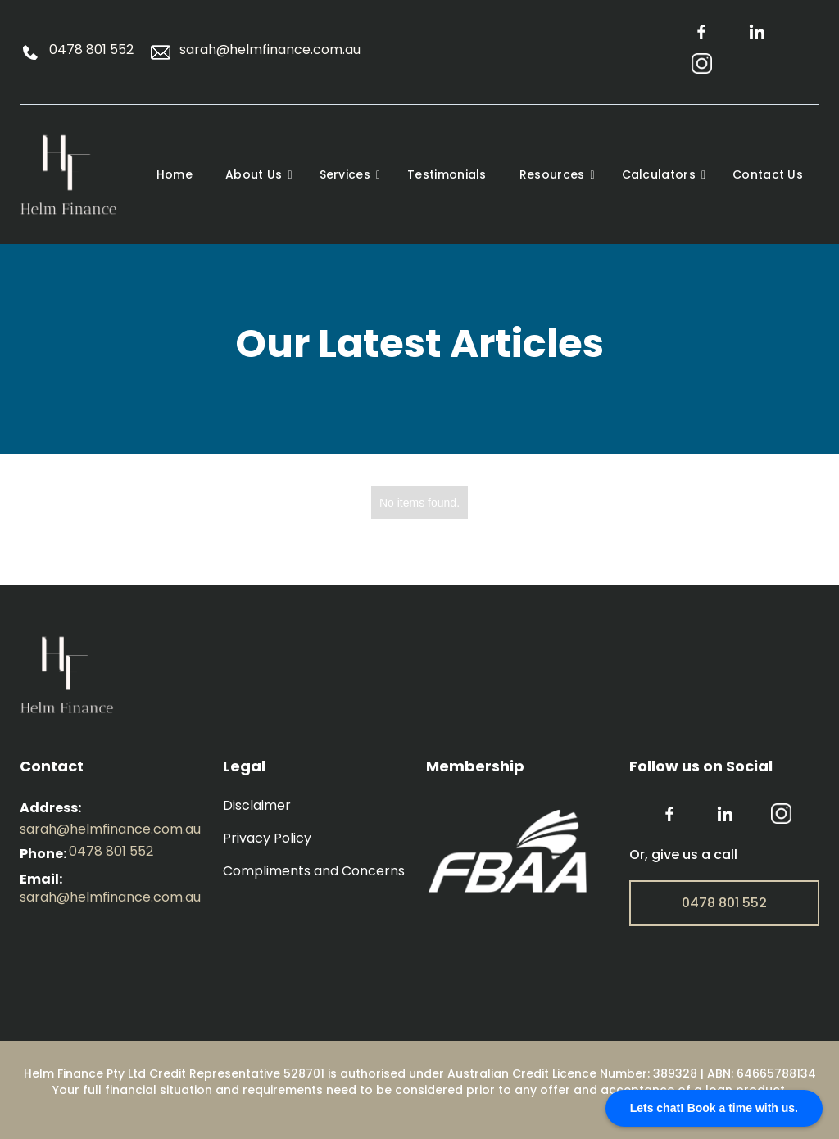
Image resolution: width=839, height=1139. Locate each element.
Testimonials (447, 174)
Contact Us (767, 174)
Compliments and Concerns (314, 871)
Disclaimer (257, 806)
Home (174, 174)
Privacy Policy (267, 838)
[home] (79, 174)
